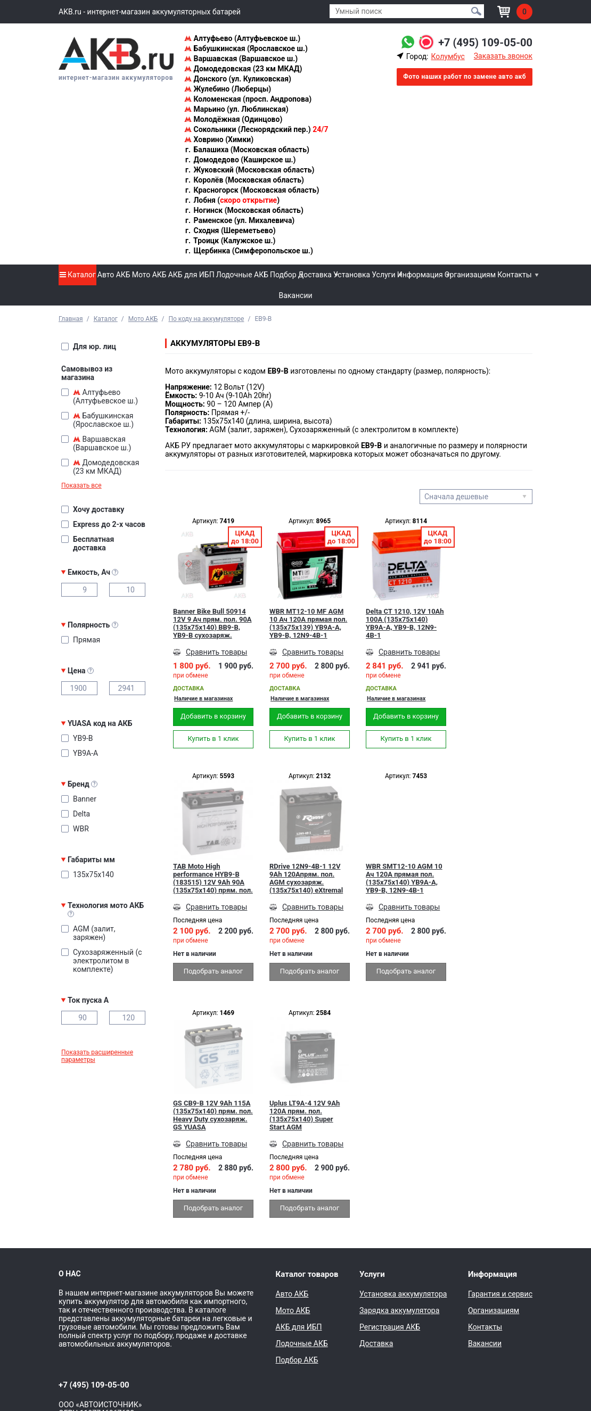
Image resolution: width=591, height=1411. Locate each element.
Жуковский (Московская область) (249, 170)
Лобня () (232, 200)
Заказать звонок (503, 56)
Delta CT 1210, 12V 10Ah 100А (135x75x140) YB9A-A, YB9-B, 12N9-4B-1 (405, 623)
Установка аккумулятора (403, 1294)
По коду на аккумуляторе (206, 319)
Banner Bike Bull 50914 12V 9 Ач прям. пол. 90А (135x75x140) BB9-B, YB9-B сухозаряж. (212, 623)
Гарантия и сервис (500, 1294)
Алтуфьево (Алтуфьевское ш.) (242, 38)
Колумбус (447, 56)
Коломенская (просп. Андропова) (247, 99)
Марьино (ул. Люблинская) (236, 109)
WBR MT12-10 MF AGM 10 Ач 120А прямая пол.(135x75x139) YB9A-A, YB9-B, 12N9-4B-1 (308, 623)
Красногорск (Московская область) (251, 190)
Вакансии (295, 295)
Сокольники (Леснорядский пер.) (256, 129)
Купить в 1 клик (213, 738)
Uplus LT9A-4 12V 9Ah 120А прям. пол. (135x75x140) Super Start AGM (304, 1115)
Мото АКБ (149, 274)
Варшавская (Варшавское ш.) (241, 58)
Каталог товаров (307, 1274)
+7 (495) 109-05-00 (485, 42)
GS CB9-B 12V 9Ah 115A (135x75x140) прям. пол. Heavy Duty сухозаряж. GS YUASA (213, 1115)
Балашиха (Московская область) (246, 149)
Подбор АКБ (297, 1360)
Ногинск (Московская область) (243, 210)
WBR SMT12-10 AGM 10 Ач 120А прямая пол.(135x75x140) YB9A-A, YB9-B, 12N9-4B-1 (404, 878)
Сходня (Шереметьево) (230, 230)
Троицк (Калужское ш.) (229, 240)
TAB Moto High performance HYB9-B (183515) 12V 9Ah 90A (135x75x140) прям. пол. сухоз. (213, 878)
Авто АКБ (113, 274)
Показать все (81, 485)
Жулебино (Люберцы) (227, 89)
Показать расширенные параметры (97, 1056)
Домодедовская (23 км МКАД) (243, 68)
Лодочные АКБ (242, 274)
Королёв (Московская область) (244, 180)
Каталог (78, 274)
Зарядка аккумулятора (399, 1310)
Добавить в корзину (213, 716)
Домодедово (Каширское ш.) (240, 159)
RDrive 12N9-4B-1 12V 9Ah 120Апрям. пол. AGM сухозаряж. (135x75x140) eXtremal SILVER (306, 878)
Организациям (470, 274)
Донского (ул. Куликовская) (237, 79)
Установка (351, 274)
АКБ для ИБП (191, 274)
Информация (420, 274)
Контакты (514, 274)
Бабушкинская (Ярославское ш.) (246, 48)
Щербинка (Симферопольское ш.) (248, 250)
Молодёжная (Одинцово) (233, 119)
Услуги (383, 274)
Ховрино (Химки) (218, 139)
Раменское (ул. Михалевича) (239, 220)
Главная (71, 319)
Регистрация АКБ (389, 1327)
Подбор (283, 274)
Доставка (315, 274)
